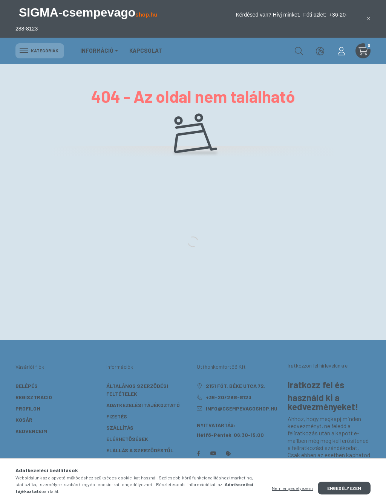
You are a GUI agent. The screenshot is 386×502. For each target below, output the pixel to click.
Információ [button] (96, 50)
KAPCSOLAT (145, 50)
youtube (213, 453)
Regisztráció (33, 397)
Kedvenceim (31, 431)
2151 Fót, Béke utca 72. (235, 386)
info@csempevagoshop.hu (241, 408)
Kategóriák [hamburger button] (39, 50)
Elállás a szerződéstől (139, 450)
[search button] (298, 50)
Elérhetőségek (127, 439)
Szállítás (119, 427)
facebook (198, 453)
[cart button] (363, 50)
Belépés (26, 386)
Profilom (27, 408)
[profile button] (341, 50)
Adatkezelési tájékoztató (143, 405)
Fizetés (116, 416)
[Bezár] (368, 18)
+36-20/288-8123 (228, 397)
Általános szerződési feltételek (137, 390)
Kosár (23, 420)
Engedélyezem (344, 488)
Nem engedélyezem (292, 488)
